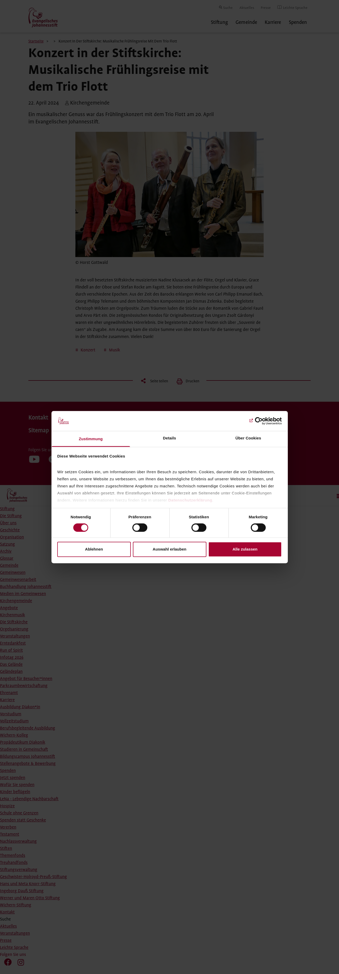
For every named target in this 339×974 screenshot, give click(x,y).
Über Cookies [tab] (248, 438)
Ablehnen (94, 549)
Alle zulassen (244, 549)
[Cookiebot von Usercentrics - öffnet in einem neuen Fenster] (259, 421)
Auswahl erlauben (169, 549)
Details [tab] (169, 438)
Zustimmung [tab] (91, 439)
